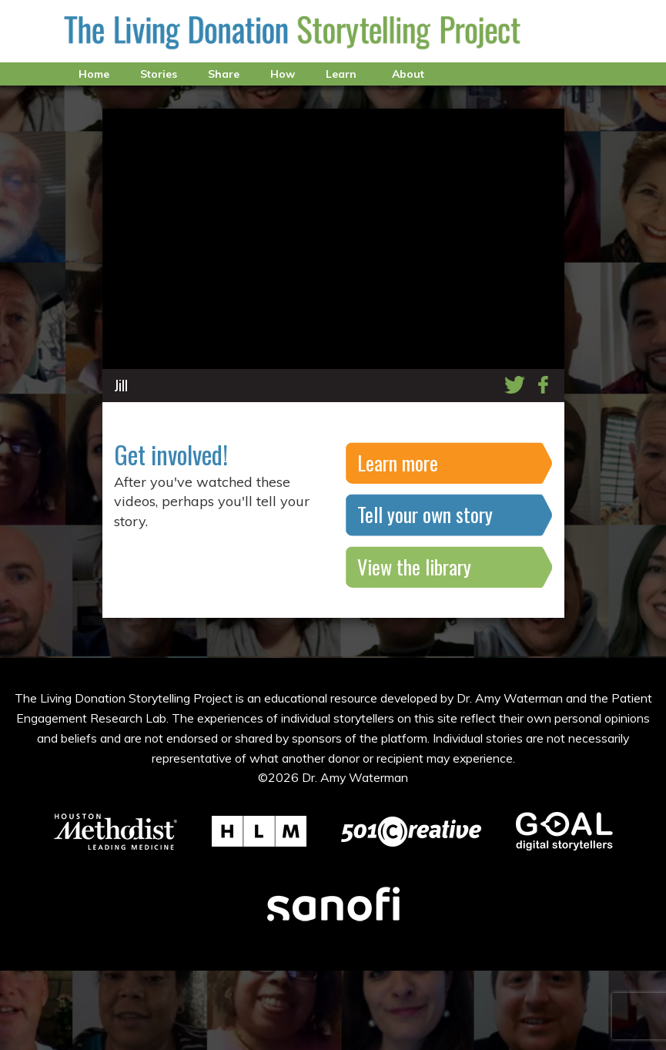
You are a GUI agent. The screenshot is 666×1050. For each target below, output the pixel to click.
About (408, 74)
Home (94, 74)
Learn (341, 74)
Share (223, 74)
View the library (414, 567)
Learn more (397, 463)
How (282, 74)
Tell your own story (425, 514)
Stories (158, 74)
